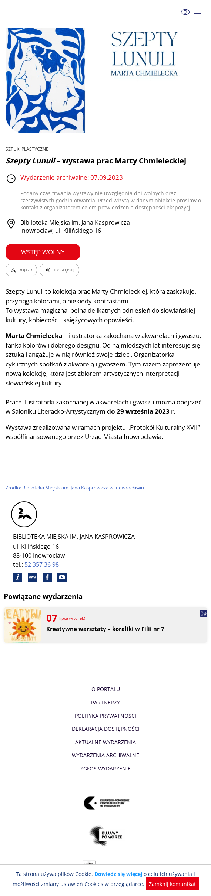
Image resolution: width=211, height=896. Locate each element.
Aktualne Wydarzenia (105, 742)
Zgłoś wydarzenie (105, 768)
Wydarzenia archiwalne (105, 755)
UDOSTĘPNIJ (59, 270)
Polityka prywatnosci (105, 715)
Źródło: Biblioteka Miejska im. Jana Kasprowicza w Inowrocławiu (76, 487)
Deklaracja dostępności (105, 728)
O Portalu (105, 689)
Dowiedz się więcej (118, 873)
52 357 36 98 (42, 564)
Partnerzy (105, 702)
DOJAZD (21, 270)
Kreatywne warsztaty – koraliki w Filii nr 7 (104, 628)
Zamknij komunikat (170, 883)
